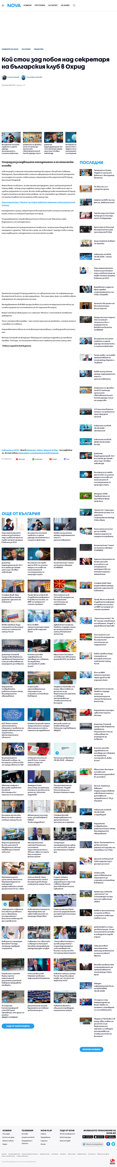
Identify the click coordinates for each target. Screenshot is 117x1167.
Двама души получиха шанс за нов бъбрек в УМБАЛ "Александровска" (38, 818)
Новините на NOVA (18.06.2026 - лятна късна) (103, 256)
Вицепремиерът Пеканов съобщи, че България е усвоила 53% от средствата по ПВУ (13, 761)
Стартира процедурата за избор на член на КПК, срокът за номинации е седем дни (64, 847)
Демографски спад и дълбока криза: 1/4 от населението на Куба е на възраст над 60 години (104, 932)
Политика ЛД (91, 1154)
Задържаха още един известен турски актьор (104, 712)
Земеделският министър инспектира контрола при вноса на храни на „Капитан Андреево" (39, 790)
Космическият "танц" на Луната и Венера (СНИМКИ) (64, 565)
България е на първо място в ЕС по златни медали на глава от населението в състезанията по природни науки (38, 568)
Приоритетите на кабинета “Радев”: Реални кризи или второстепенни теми (64, 788)
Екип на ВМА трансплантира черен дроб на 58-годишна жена (38, 628)
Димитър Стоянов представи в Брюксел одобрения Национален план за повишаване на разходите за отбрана (13, 659)
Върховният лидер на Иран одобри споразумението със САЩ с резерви (104, 290)
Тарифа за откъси (45, 1154)
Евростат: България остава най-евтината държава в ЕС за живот (65, 656)
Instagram (31, 450)
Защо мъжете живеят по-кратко (104, 242)
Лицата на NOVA (28, 1137)
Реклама (4, 1154)
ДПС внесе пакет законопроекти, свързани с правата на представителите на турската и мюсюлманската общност (13, 730)
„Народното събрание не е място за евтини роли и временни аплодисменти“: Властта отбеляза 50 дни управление (12, 915)
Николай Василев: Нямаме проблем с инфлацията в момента (39, 975)
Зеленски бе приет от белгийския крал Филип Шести (104, 305)
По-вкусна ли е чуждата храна (101, 188)
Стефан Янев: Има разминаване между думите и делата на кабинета (11, 598)
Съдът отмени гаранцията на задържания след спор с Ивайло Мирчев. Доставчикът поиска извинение (64, 883)
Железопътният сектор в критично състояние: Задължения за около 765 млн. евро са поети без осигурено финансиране (38, 850)
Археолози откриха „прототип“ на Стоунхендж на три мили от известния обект (103, 897)
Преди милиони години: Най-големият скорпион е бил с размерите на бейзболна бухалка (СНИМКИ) (104, 323)
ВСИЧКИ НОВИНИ (91, 1049)
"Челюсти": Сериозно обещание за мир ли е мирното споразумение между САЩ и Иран (104, 515)
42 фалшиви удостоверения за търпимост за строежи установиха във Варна (38, 691)
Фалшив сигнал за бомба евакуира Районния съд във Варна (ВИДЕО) (65, 726)
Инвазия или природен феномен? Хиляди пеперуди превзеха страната (12, 944)
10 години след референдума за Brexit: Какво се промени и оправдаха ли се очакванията (104, 1005)
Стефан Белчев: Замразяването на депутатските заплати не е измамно (64, 818)
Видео (5, 1144)
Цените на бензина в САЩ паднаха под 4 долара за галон (103, 861)
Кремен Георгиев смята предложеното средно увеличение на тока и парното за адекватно (39, 726)
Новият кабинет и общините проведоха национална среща (64, 1008)
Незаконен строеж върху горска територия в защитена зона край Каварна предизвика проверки (11, 979)
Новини (27, 5)
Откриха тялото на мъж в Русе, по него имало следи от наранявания (37, 761)
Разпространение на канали (30, 1154)
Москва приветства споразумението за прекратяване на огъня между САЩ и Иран (104, 970)
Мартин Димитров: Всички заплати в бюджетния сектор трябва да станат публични (11, 847)
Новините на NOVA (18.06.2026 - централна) (102, 428)
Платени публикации (22, 1156)
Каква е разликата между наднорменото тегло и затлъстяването (64, 536)
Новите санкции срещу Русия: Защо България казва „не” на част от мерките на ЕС (65, 976)
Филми (43, 1144)
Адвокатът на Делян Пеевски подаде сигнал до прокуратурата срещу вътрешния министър (65, 629)
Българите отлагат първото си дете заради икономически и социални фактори (39, 536)
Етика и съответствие (8, 1156)
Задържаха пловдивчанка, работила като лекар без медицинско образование (12, 691)
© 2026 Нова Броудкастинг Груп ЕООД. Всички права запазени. (19, 1161)
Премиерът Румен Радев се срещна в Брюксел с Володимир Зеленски (104, 174)
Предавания (45, 1137)
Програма (40, 5)
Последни (6, 1134)
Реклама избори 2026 (14, 1154)
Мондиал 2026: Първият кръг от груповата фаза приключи (102, 497)
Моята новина (8, 1141)
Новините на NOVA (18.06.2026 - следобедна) (102, 812)
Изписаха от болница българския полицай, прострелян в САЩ (104, 229)
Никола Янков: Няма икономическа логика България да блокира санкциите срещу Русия (39, 880)
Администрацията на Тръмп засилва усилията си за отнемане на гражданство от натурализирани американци (104, 566)
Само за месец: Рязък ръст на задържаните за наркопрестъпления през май (65, 912)
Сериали (44, 1141)
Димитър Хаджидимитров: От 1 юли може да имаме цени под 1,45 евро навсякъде (12, 567)
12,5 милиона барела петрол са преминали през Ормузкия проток (104, 413)
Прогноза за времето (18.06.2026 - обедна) (64, 759)
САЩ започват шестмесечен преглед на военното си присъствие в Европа (104, 951)
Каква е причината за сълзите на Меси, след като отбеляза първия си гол (104, 914)
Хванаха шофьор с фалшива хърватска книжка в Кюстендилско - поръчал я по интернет (13, 790)
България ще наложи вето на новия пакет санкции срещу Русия (12, 817)
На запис (53, 5)
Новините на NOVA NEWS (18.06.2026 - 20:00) (102, 441)
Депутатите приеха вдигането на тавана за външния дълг (38, 1008)
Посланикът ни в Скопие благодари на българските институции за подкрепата (64, 599)
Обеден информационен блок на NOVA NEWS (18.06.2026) (104, 987)
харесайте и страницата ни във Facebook (38, 453)
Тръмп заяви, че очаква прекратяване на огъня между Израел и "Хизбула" (104, 359)
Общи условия (71, 1154)
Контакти (63, 1154)
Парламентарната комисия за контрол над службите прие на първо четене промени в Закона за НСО (12, 537)
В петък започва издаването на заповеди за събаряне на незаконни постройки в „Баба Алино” (38, 660)
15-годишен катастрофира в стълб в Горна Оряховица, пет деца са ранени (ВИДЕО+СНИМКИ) (13, 1011)
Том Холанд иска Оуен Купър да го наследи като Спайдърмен (104, 215)
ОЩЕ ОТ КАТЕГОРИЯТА (18, 1026)
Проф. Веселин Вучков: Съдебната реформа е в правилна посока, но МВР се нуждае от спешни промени (39, 599)
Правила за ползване (103, 1154)
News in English (65, 1141)
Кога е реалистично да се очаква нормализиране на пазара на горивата (103, 532)
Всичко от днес (9, 1137)
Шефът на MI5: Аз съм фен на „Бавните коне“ (104, 201)
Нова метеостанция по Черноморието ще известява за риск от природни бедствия (39, 912)
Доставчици (54, 1154)
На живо (65, 5)
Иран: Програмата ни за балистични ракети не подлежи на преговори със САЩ (104, 846)
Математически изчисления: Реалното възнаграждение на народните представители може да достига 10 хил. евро (13, 883)
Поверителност (81, 1154)
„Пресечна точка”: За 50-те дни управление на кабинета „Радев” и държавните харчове (104, 622)
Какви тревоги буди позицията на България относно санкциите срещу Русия (12, 628)
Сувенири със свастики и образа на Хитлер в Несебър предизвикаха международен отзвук (39, 944)
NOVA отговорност (67, 1134)
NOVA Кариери (65, 1137)
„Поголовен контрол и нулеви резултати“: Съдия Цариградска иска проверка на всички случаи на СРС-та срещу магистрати (65, 947)
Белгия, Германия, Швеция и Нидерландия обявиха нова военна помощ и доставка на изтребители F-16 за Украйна (104, 793)
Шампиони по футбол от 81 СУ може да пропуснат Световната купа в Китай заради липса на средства (104, 394)
